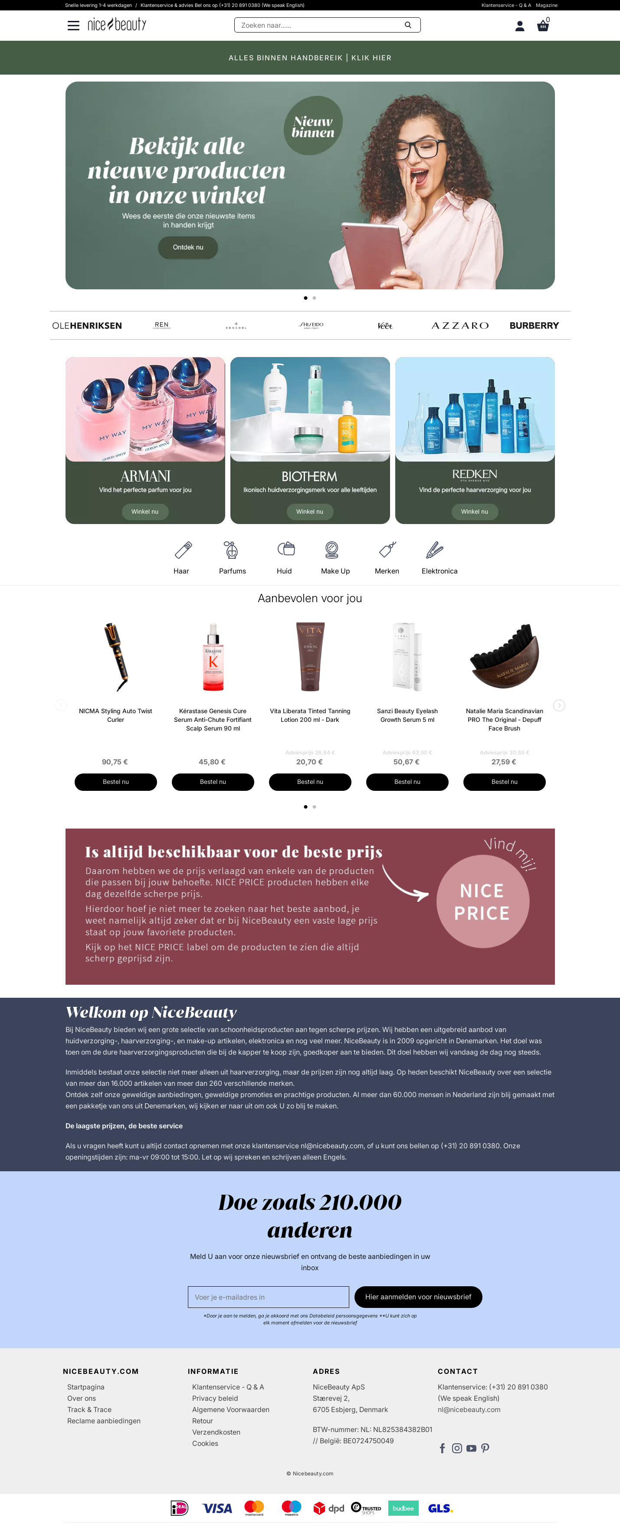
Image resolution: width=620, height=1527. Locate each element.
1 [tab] (306, 807)
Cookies (205, 1443)
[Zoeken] (327, 25)
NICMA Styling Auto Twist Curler (115, 715)
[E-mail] (268, 1297)
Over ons (81, 1398)
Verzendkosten (216, 1432)
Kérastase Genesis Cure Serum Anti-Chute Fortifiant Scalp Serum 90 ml (213, 719)
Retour (202, 1420)
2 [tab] (315, 807)
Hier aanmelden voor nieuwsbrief (418, 1296)
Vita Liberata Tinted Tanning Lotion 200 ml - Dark (310, 715)
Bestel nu (116, 781)
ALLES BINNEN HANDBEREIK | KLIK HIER (310, 57)
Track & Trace (89, 1409)
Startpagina (86, 1387)
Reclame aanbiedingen (104, 1420)
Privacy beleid (215, 1398)
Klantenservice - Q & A (506, 5)
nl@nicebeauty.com (469, 1409)
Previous (63, 706)
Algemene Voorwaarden (230, 1409)
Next (557, 706)
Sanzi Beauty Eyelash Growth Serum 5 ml (407, 715)
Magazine (547, 5)
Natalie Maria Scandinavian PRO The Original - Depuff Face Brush (504, 719)
